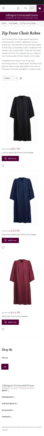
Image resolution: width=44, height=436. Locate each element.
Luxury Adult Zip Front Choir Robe (17, 153)
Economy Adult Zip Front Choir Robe (19, 235)
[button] (3, 165)
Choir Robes (13, 23)
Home (4, 23)
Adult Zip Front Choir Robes (15, 316)
